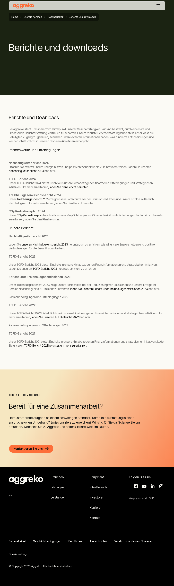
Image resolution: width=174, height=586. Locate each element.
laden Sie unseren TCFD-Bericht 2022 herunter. (61, 317)
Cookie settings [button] (18, 554)
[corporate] (23, 5)
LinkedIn (152, 486)
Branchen (57, 477)
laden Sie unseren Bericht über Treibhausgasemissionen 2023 (109, 289)
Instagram (161, 486)
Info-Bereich (98, 487)
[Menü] (158, 5)
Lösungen (57, 487)
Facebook (135, 486)
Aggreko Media (144, 486)
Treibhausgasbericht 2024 (33, 199)
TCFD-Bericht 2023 (45, 268)
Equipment (97, 477)
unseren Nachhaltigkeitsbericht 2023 (45, 244)
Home (14, 16)
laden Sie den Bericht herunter (69, 187)
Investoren (97, 497)
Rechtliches (75, 541)
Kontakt (95, 518)
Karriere (95, 507)
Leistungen (58, 497)
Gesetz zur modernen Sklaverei (133, 541)
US (10, 494)
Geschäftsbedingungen (47, 541)
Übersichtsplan (98, 541)
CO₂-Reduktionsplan (29, 215)
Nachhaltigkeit (55, 16)
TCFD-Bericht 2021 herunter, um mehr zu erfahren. (55, 345)
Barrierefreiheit (17, 541)
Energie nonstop (33, 16)
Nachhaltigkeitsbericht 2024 (26, 171)
